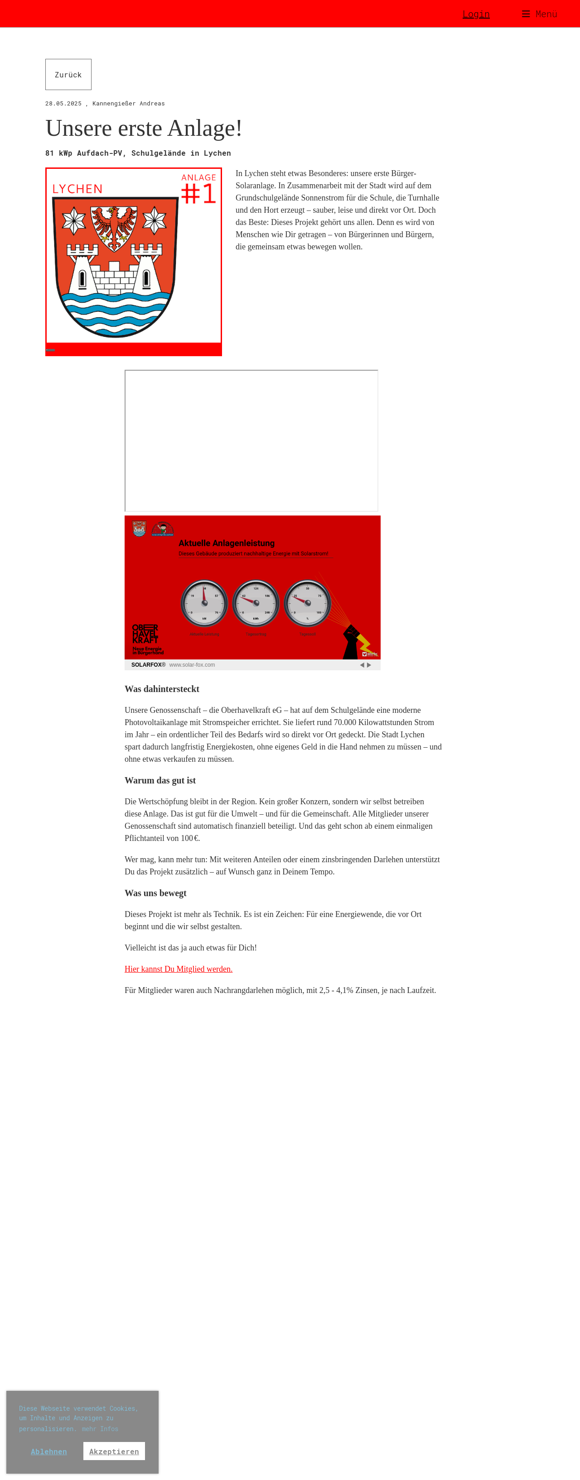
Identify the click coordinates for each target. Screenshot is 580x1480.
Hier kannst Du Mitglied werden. (178, 969)
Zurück (68, 74)
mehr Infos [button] (100, 1428)
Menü (539, 13)
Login (476, 13)
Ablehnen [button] (49, 1451)
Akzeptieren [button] (114, 1451)
